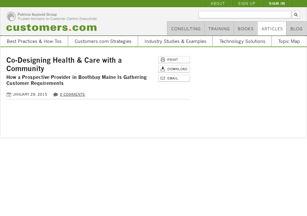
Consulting (186, 28)
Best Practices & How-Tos (34, 41)
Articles (272, 28)
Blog (296, 28)
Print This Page (174, 60)
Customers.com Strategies (103, 41)
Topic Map (289, 41)
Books (246, 28)
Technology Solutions (242, 41)
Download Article (174, 69)
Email (174, 78)
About (218, 3)
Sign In (277, 3)
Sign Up (247, 3)
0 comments (72, 94)
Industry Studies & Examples (175, 41)
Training (219, 28)
